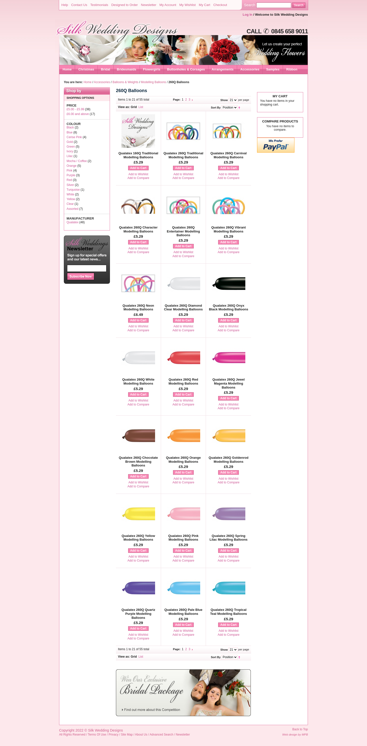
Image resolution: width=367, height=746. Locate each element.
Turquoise (73, 189)
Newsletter (148, 5)
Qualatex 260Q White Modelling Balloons (138, 381)
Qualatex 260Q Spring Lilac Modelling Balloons (228, 538)
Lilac (70, 156)
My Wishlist (187, 5)
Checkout (220, 5)
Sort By (216, 107)
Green (71, 146)
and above (78, 114)
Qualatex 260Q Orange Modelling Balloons (183, 459)
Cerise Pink (74, 137)
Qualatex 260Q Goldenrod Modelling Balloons (229, 459)
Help (64, 5)
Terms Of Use (97, 734)
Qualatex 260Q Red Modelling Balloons (183, 381)
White (70, 194)
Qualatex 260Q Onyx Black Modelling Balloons (228, 307)
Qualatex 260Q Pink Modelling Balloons (183, 538)
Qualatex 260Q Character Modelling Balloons (138, 229)
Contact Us (79, 5)
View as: (124, 107)
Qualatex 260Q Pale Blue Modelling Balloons (183, 612)
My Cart (204, 5)
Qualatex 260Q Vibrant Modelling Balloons (228, 229)
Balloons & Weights (125, 82)
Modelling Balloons (153, 82)
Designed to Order (124, 5)
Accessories (102, 82)
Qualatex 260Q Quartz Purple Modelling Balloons (138, 613)
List (141, 107)
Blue (70, 132)
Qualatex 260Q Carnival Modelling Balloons (228, 155)
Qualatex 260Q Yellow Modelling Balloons (138, 538)
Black (70, 127)
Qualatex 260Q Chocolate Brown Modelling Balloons (138, 461)
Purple (71, 175)
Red (69, 180)
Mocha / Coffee (77, 161)
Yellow (71, 199)
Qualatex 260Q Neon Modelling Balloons (138, 307)
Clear (70, 204)
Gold (70, 142)
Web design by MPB (295, 734)
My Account (167, 5)
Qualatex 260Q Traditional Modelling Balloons (183, 155)
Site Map (127, 734)
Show (224, 100)
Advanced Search (161, 734)
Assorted (72, 209)
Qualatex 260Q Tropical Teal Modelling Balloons (228, 612)
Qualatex (73, 222)
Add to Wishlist (138, 174)
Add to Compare (138, 178)
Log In (247, 14)
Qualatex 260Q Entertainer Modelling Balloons (183, 231)
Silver (70, 185)
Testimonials (99, 5)
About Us (141, 734)
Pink (69, 170)
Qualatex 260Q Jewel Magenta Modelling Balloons (228, 383)
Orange (72, 166)
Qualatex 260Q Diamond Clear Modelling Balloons (183, 307)
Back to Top (300, 729)
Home (67, 69)
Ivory (70, 151)
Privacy (113, 734)
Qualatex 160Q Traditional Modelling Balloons (138, 155)
